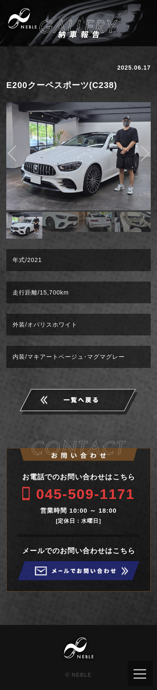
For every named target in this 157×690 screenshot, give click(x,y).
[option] (78, 156)
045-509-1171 (85, 494)
